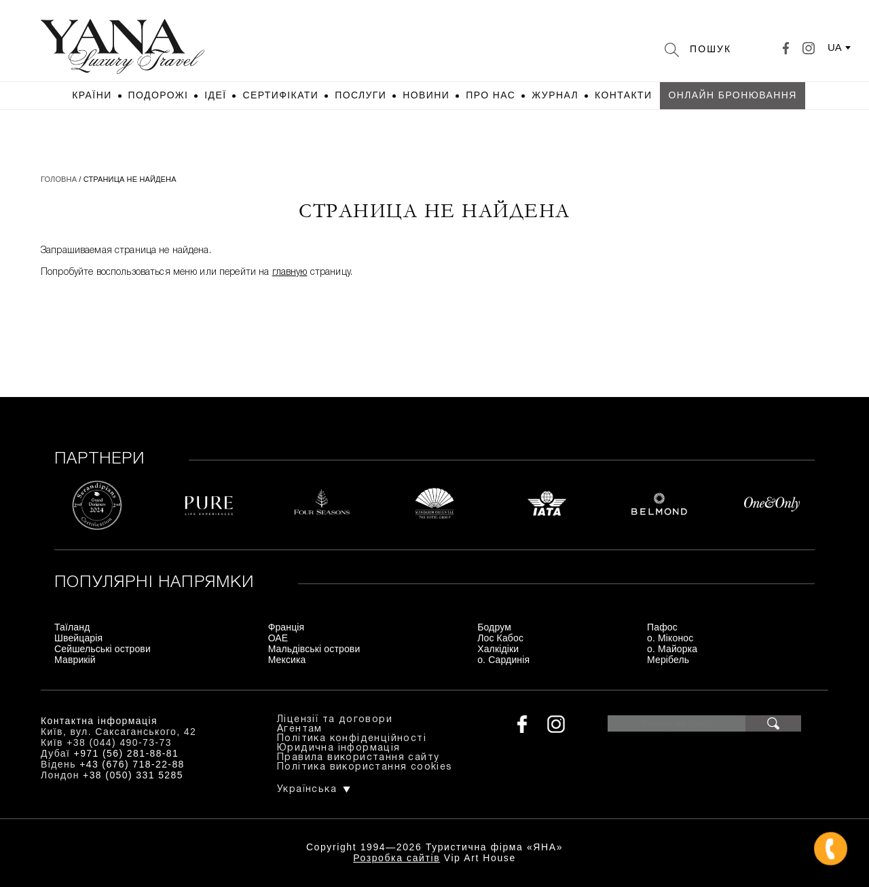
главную (290, 272)
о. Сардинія (503, 659)
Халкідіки (498, 648)
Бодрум (494, 627)
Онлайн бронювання (732, 95)
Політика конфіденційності (351, 738)
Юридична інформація (339, 748)
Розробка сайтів (396, 857)
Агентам (299, 729)
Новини (426, 95)
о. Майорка (672, 648)
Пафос (662, 627)
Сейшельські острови (102, 648)
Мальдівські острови (314, 648)
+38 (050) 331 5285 (133, 775)
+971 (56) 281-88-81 (126, 753)
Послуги (360, 95)
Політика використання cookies (365, 767)
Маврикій (75, 659)
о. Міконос (670, 638)
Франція (286, 627)
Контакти (623, 95)
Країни (91, 95)
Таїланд (72, 627)
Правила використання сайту (358, 757)
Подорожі (158, 95)
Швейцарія (78, 638)
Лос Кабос (500, 638)
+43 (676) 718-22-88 (132, 764)
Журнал (555, 95)
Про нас (490, 95)
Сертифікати (280, 95)
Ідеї (215, 95)
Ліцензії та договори (334, 719)
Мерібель (668, 659)
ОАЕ (278, 638)
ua (835, 47)
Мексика (287, 659)
